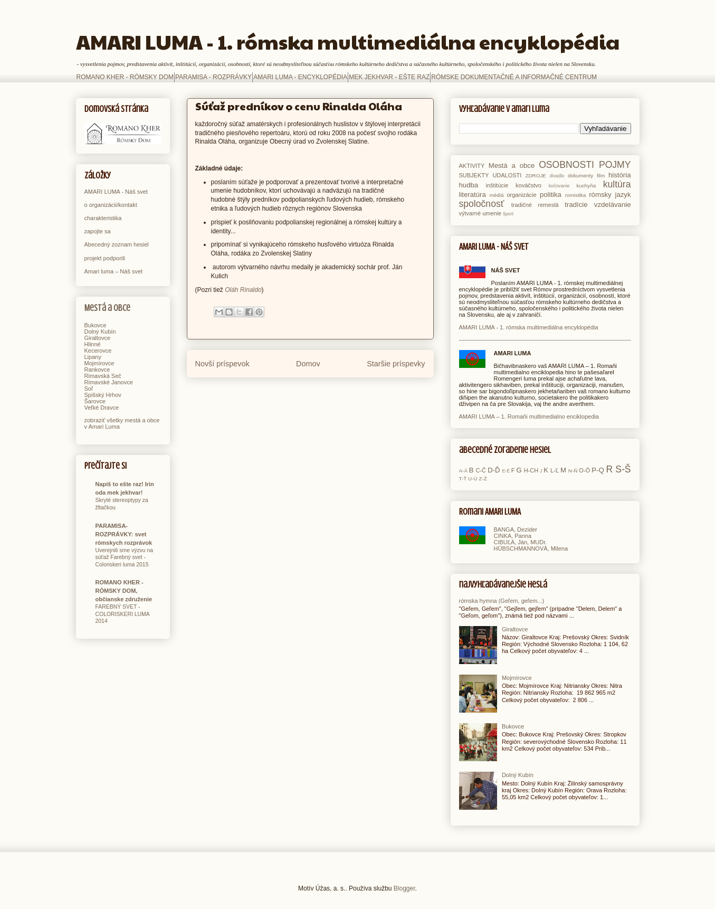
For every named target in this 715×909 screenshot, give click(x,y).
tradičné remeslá (535, 205)
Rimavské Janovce (108, 382)
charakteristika (103, 218)
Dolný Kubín (100, 331)
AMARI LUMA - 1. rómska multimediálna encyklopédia (347, 41)
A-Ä (463, 471)
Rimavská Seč (102, 376)
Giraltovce (97, 338)
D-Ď (494, 470)
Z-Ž (483, 478)
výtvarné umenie (480, 213)
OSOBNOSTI (566, 164)
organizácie (521, 195)
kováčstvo (528, 185)
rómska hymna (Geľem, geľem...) (502, 601)
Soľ (88, 388)
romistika (575, 195)
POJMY (615, 164)
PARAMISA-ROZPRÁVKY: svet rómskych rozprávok (124, 534)
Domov (308, 363)
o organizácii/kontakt (110, 205)
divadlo (557, 175)
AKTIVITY (472, 166)
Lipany (92, 357)
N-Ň (573, 471)
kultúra (617, 184)
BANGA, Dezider (516, 529)
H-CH (531, 470)
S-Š (623, 469)
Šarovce (95, 401)
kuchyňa (586, 185)
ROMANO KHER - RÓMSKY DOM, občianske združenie (124, 590)
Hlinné (92, 344)
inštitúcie (497, 185)
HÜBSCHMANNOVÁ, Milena (531, 548)
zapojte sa (97, 231)
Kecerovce (98, 350)
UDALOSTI (506, 175)
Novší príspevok (222, 363)
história (619, 175)
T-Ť (463, 478)
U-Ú (473, 478)
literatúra (472, 194)
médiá (497, 195)
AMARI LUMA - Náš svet (116, 191)
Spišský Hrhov (102, 395)
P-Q (598, 470)
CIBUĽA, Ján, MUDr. (520, 542)
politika (550, 194)
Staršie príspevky (396, 363)
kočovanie (559, 185)
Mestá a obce (107, 308)
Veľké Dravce (101, 407)
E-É (506, 471)
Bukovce (95, 325)
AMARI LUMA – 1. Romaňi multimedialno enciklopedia (529, 416)
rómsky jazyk (610, 194)
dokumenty (580, 175)
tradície (576, 205)
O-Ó (584, 470)
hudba (469, 185)
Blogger (404, 888)
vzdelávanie (612, 205)
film (601, 175)
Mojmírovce (99, 363)
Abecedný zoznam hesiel (116, 244)
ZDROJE (535, 175)
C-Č (480, 470)
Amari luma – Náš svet (113, 271)
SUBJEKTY (474, 175)
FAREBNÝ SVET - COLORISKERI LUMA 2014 (123, 614)
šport (508, 213)
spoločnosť (481, 203)
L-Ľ (554, 470)
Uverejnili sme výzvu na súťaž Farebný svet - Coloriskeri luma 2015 (125, 557)
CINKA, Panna (513, 536)
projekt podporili (105, 258)
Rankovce (97, 369)
